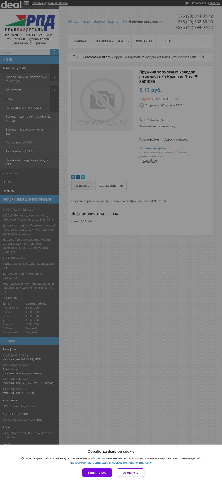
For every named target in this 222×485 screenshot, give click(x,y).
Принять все (97, 472)
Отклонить (130, 472)
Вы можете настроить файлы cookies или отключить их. (109, 462)
